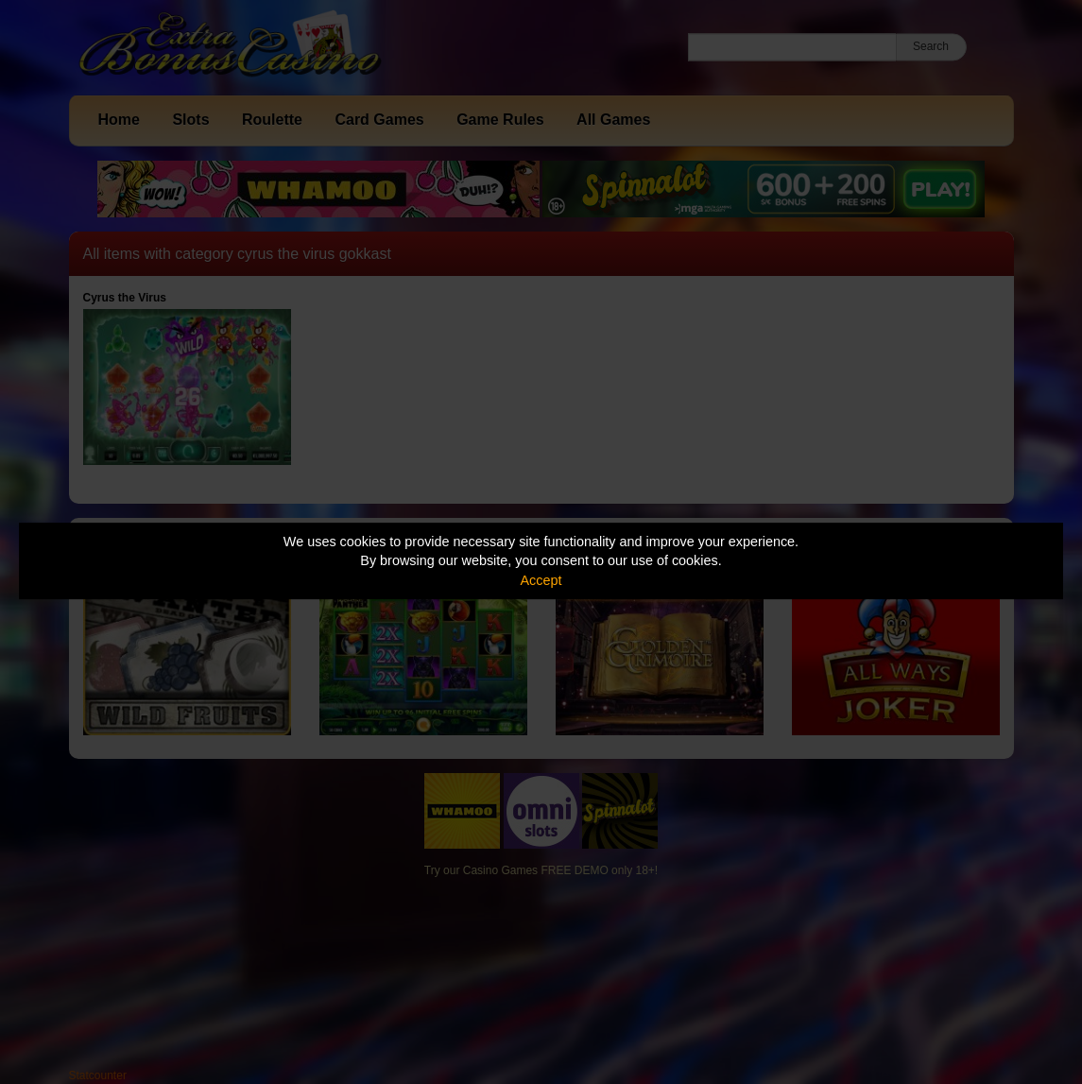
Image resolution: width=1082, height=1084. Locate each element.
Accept (541, 580)
